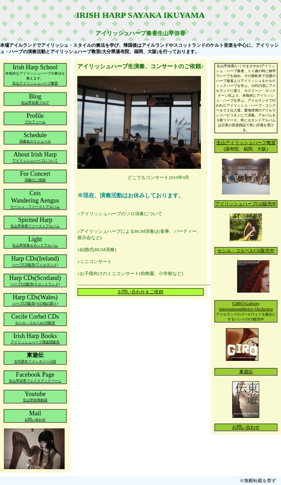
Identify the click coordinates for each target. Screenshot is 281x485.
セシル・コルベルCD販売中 (245, 250)
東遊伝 (246, 371)
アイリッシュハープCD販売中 (246, 203)
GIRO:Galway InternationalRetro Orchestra (246, 306)
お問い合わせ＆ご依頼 (140, 291)
